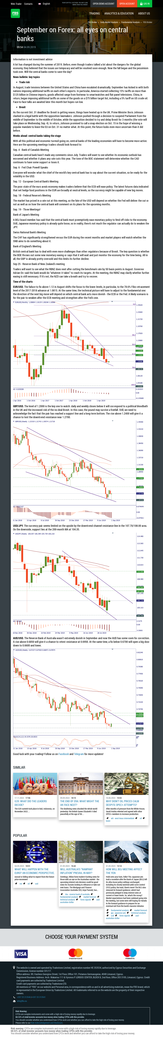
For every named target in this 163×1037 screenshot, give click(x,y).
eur (21, 883)
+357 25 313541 (39, 997)
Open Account (127, 3)
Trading (94, 13)
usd (36, 883)
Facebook (64, 754)
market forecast (89, 896)
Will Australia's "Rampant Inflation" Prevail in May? (76, 871)
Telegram (79, 754)
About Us (144, 13)
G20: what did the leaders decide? (31, 803)
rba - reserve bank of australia (77, 894)
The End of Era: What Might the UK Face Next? (79, 803)
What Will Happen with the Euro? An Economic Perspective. (35, 871)
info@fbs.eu (22, 1001)
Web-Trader (16, 3)
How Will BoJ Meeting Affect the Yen (124, 871)
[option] (27, 954)
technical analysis (67, 899)
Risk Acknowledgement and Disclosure (46, 1022)
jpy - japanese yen (118, 912)
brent (108, 820)
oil (141, 818)
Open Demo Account (103, 3)
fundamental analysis (69, 896)
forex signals (85, 899)
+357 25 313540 (24, 997)
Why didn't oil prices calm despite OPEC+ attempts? (122, 803)
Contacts (28, 3)
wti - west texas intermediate (122, 818)
